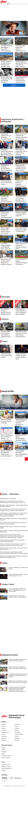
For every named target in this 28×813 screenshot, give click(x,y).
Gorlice (3, 734)
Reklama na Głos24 (6, 766)
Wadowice (9, 142)
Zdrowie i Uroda (8, 443)
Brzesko (10, 189)
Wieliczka (24, 158)
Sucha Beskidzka (19, 734)
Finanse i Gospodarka (21, 412)
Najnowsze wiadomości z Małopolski (12, 120)
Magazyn (10, 126)
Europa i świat (7, 584)
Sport (25, 252)
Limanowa (4, 736)
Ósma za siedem (5, 757)
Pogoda (10, 236)
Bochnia (10, 205)
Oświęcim (24, 189)
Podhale (17, 730)
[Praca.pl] (4, 778)
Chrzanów (3, 730)
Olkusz (25, 126)
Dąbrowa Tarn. (5, 732)
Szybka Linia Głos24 (6, 755)
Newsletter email (5, 764)
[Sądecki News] (11, 778)
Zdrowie (25, 396)
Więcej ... (14, 85)
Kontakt (3, 770)
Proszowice (17, 732)
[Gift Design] (4, 781)
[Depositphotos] (18, 778)
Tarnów (17, 736)
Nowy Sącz (17, 724)
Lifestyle (3, 749)
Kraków (25, 142)
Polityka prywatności (6, 768)
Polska (4, 341)
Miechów (3, 738)
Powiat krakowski (22, 173)
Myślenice (3, 740)
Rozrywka (5, 296)
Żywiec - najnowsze (10, 494)
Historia (5, 319)
